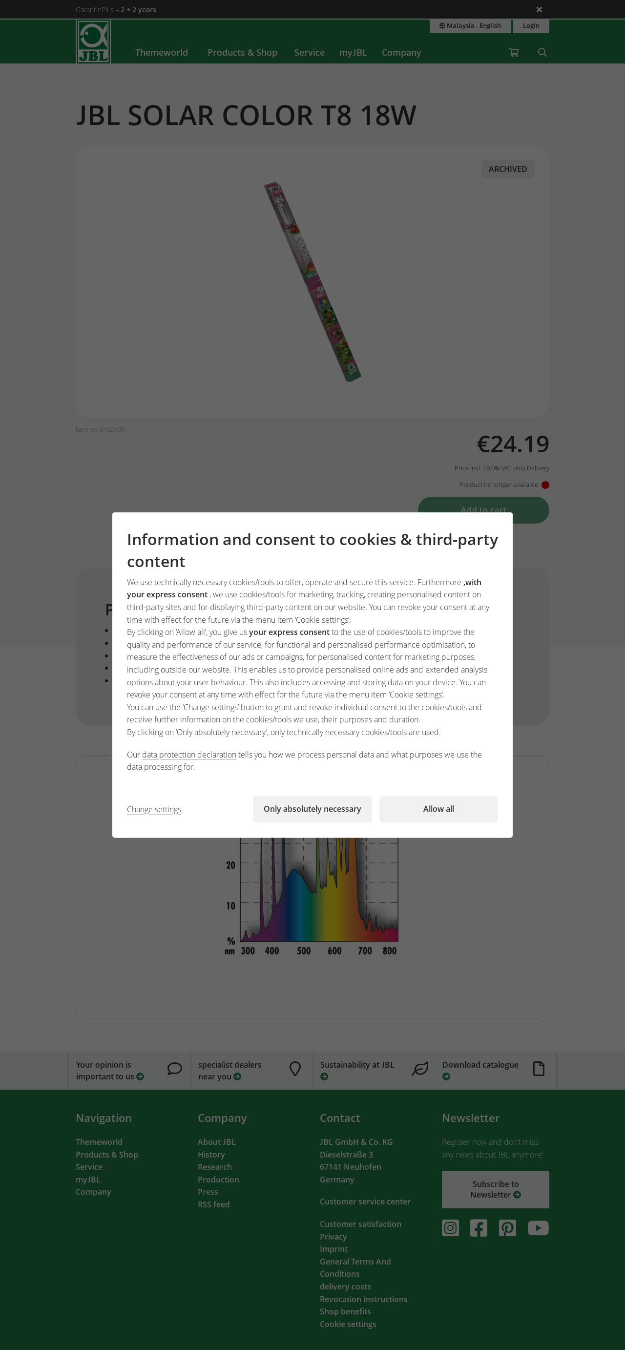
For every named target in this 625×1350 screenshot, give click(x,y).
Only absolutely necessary (312, 808)
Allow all (438, 808)
